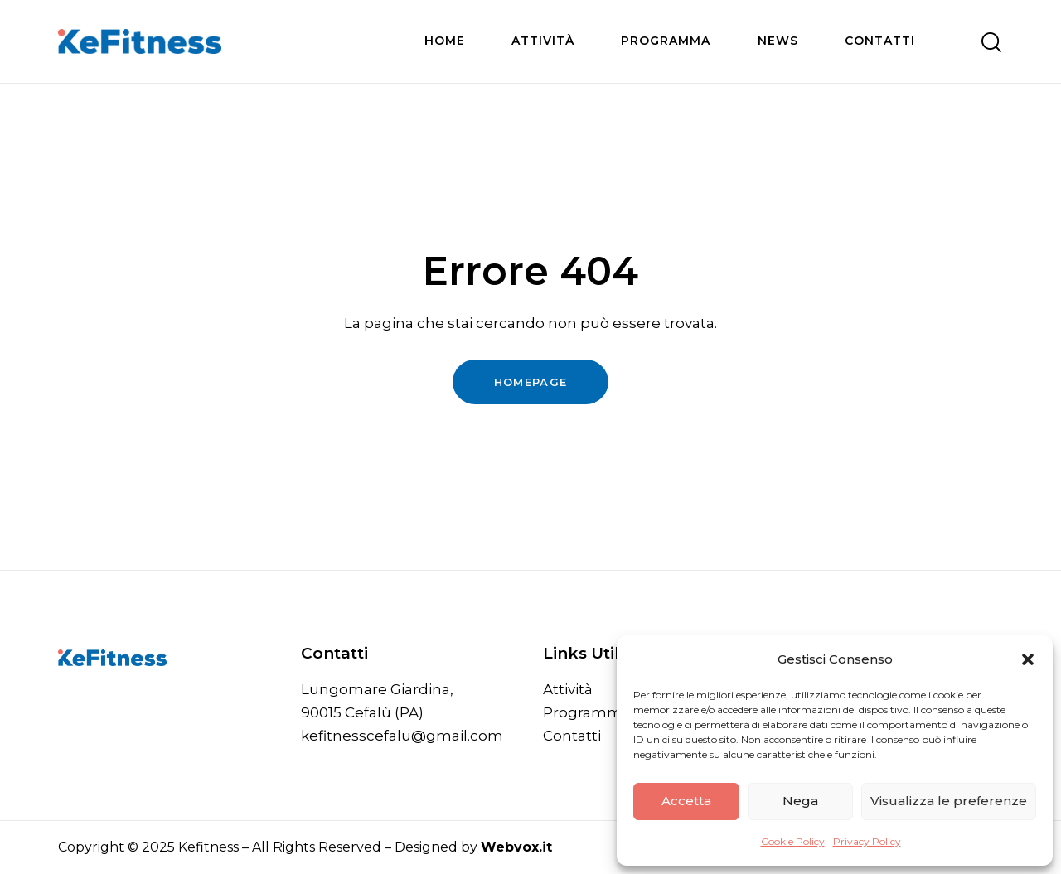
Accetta (686, 801)
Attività (568, 689)
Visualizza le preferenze (948, 801)
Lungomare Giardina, (377, 689)
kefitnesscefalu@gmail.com (402, 735)
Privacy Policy (867, 841)
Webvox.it (516, 847)
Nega (800, 801)
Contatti (572, 735)
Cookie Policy (793, 841)
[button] (1028, 659)
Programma (587, 712)
